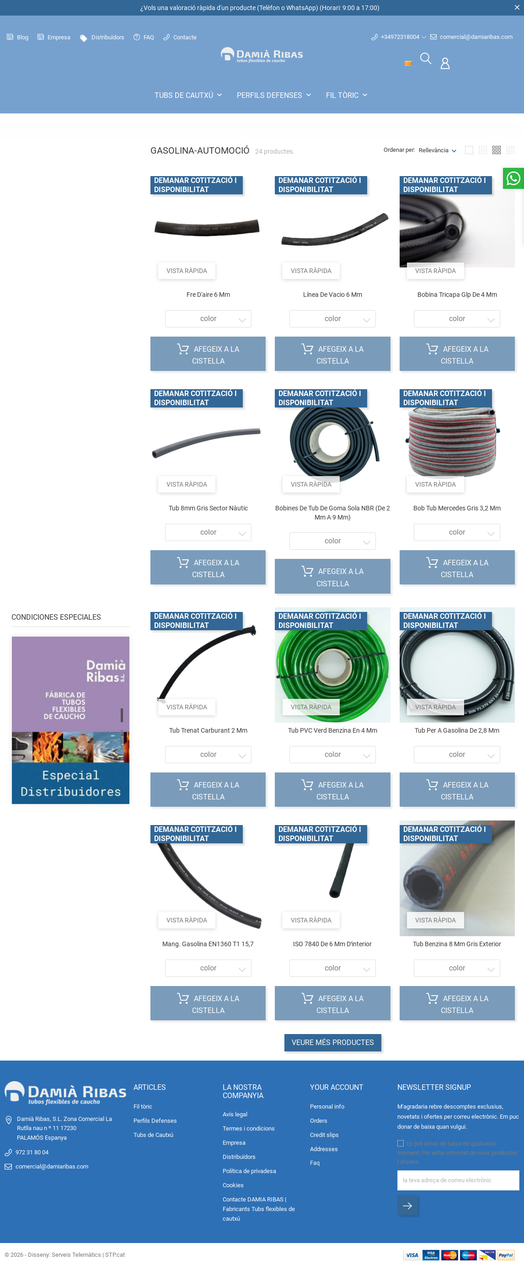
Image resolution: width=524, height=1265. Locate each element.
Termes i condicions (249, 1127)
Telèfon (269, 7)
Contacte (180, 37)
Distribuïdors (102, 37)
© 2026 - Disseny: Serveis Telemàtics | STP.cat (65, 1253)
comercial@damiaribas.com (471, 37)
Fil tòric (347, 95)
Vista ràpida (188, 268)
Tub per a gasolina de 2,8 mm (457, 729)
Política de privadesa (249, 1170)
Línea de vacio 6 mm (332, 293)
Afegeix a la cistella (208, 352)
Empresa (53, 37)
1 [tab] (122, 714)
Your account (337, 1086)
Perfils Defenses (275, 95)
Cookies (233, 1184)
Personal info (327, 1105)
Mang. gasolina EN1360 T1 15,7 (208, 942)
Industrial (37, 530)
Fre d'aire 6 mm (208, 293)
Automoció (40, 515)
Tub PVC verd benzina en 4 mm (332, 729)
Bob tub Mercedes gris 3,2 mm (457, 506)
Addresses (324, 1147)
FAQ (144, 37)
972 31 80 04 (32, 1150)
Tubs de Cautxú (189, 95)
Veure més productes (333, 1041)
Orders (318, 1119)
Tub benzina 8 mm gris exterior (457, 942)
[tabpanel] (70, 726)
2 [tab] (122, 735)
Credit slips (324, 1133)
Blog (17, 37)
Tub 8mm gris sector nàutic (208, 506)
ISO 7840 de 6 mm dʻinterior (332, 942)
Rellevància (434, 148)
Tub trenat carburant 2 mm (208, 729)
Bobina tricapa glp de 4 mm (457, 293)
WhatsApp (301, 7)
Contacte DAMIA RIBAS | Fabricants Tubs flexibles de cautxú (259, 1208)
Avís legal (235, 1113)
